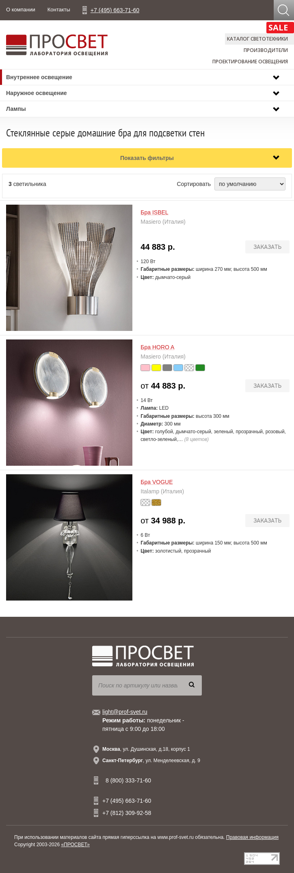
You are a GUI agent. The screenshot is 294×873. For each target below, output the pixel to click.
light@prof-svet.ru (124, 712)
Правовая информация (252, 837)
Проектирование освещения (250, 61)
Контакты (59, 9)
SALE (278, 27)
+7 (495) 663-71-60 (115, 10)
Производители (266, 50)
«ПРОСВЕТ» (75, 844)
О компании (20, 9)
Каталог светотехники (257, 38)
